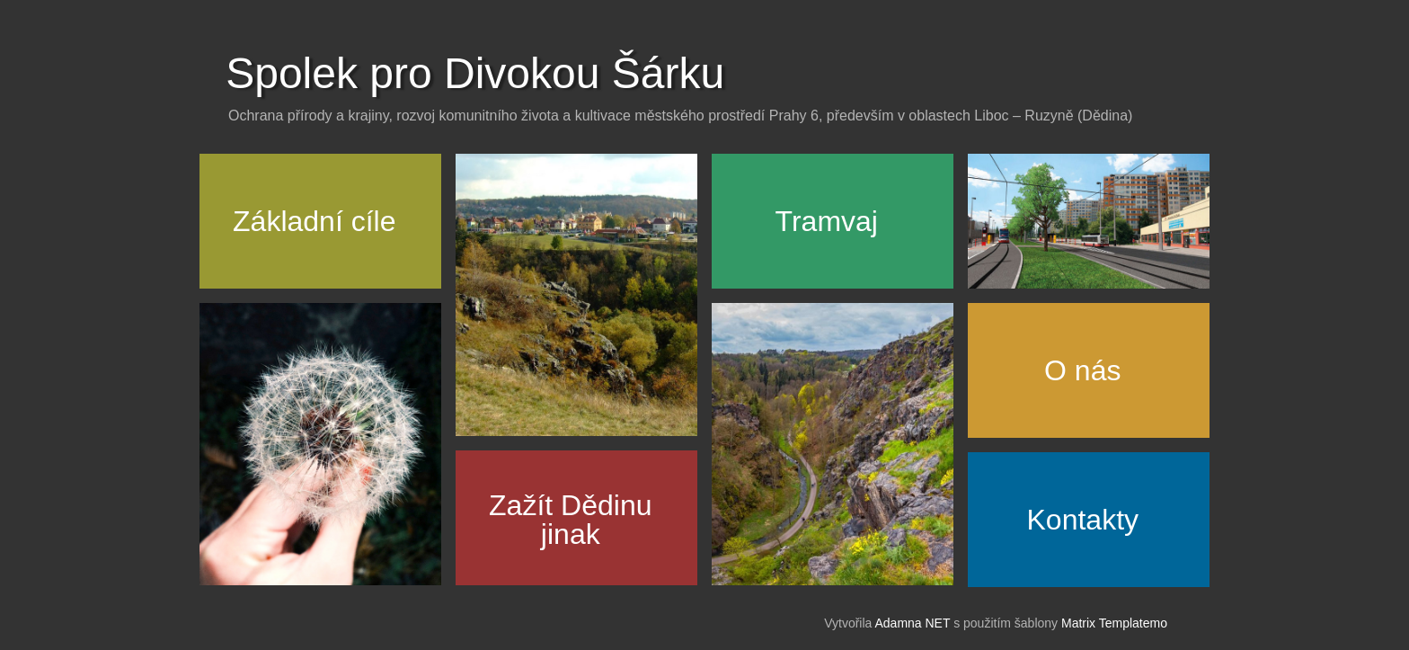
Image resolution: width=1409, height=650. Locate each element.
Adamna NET (912, 623)
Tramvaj (826, 221)
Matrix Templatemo (1114, 623)
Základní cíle (314, 221)
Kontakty (1083, 519)
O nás (1082, 370)
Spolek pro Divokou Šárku (475, 73)
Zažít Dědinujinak (570, 519)
